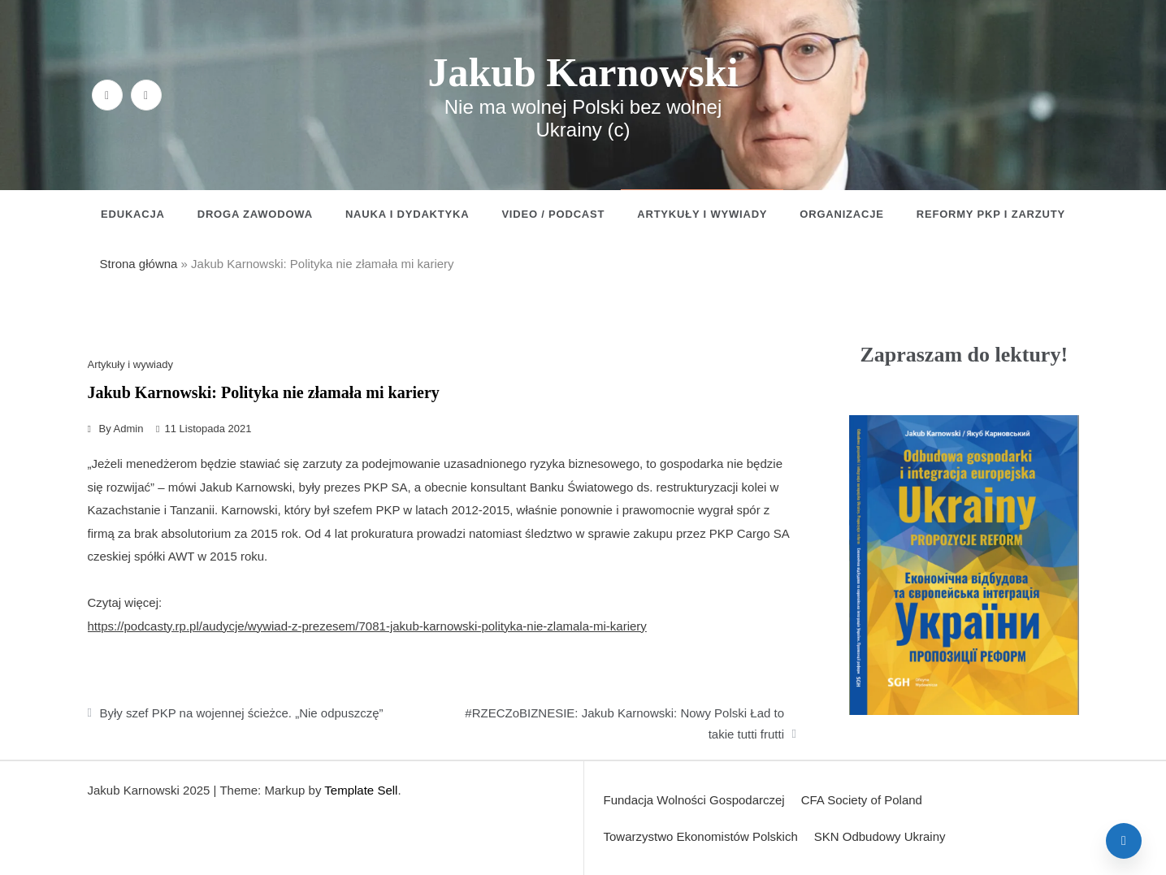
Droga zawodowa (255, 214)
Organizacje (841, 214)
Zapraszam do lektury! (964, 354)
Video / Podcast (553, 214)
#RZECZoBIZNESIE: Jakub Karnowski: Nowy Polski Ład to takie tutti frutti (624, 723)
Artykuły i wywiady (702, 214)
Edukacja (133, 214)
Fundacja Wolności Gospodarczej (694, 800)
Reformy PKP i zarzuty (991, 214)
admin (129, 428)
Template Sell (360, 790)
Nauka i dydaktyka (407, 214)
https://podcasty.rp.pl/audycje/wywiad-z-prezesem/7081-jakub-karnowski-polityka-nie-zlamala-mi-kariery (367, 626)
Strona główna (139, 264)
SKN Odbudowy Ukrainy (880, 836)
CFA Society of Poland (861, 800)
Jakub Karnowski (582, 72)
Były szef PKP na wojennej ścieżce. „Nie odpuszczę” (242, 713)
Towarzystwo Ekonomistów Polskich (701, 836)
